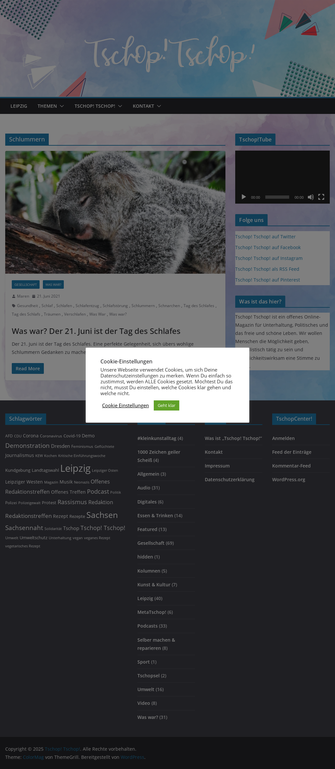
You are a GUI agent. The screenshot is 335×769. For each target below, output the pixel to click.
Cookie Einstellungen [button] (125, 405)
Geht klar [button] (166, 405)
